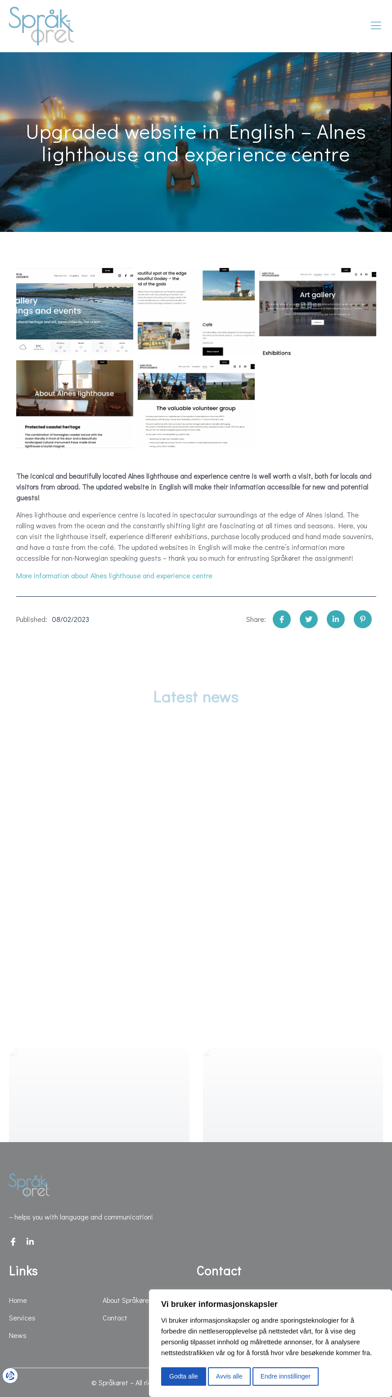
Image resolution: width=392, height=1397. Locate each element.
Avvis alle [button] (229, 1376)
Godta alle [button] (183, 1376)
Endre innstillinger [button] (286, 1376)
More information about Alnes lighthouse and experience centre (114, 575)
